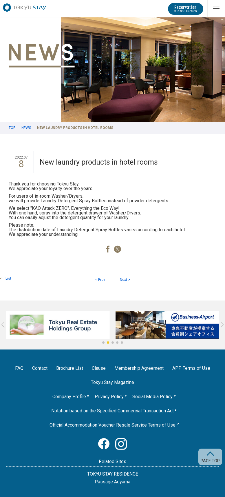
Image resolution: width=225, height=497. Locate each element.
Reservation (185, 9)
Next (125, 280)
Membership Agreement (139, 368)
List (8, 278)
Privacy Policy (109, 396)
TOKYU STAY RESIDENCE (112, 474)
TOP (12, 128)
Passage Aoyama (112, 482)
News (26, 128)
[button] (103, 342)
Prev (100, 280)
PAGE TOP (210, 460)
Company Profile (69, 396)
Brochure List (69, 368)
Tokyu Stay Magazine (112, 382)
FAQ (19, 368)
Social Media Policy (152, 396)
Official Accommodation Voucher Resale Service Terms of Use (112, 425)
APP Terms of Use (191, 368)
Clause (99, 368)
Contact (39, 368)
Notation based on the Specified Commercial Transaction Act (112, 411)
